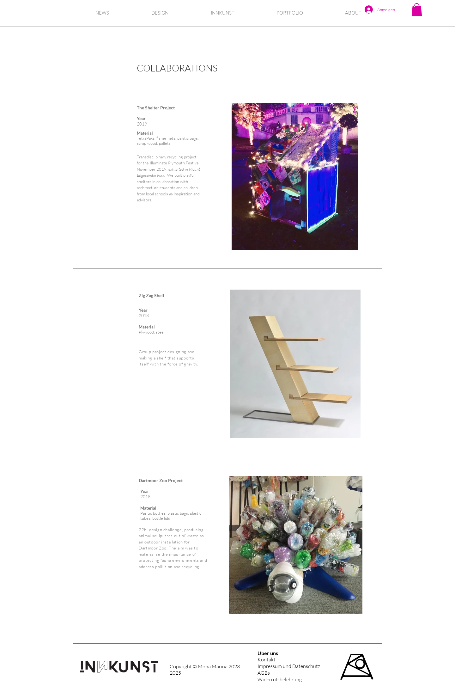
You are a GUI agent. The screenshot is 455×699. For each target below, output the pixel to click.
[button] (416, 9)
